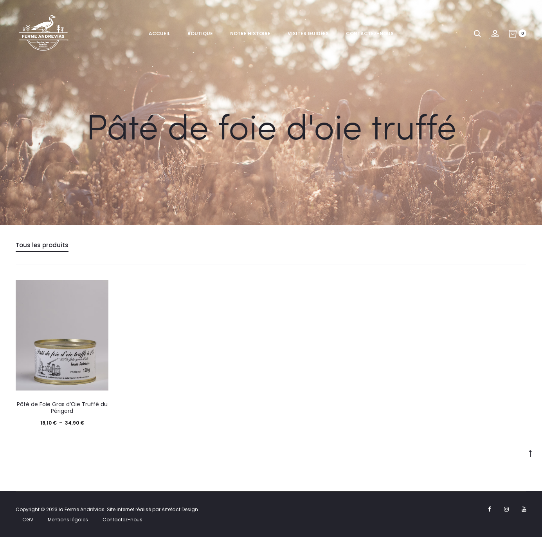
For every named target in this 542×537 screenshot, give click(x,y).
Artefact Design (180, 509)
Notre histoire (250, 33)
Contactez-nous (370, 33)
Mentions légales (68, 519)
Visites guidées (308, 33)
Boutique (200, 33)
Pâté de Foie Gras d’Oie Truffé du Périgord (62, 407)
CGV (27, 519)
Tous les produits (42, 245)
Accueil (159, 33)
